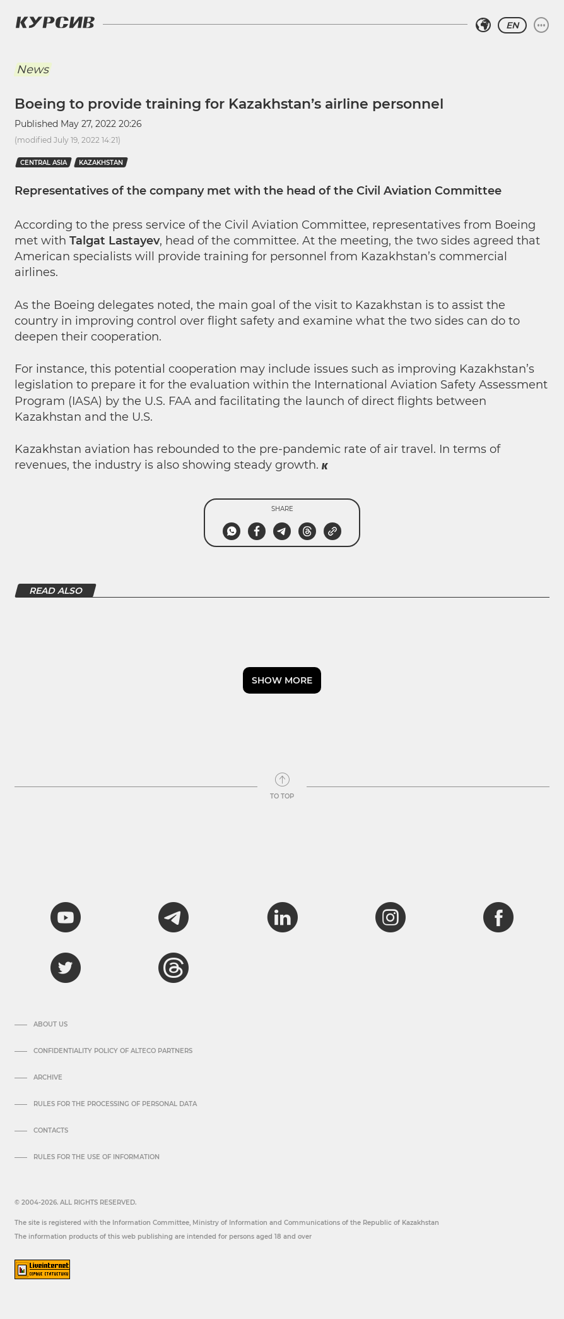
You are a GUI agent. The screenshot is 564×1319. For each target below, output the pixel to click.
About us (50, 1024)
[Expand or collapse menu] (541, 25)
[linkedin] (282, 917)
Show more (282, 680)
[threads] (173, 968)
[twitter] (65, 968)
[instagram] (390, 917)
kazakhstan (101, 163)
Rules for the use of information (96, 1157)
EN (512, 25)
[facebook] (498, 917)
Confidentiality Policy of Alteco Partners (112, 1051)
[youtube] (65, 917)
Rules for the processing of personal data (115, 1104)
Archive (47, 1077)
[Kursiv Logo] (55, 22)
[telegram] (173, 917)
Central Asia (43, 163)
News (32, 69)
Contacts (50, 1131)
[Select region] (483, 25)
